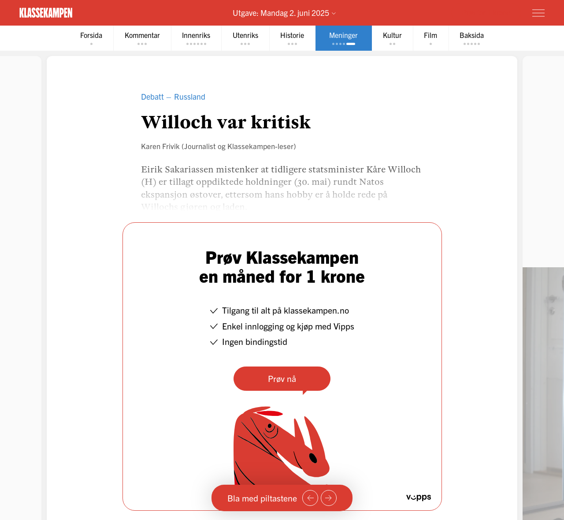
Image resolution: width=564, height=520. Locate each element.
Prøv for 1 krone (486, 12)
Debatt (152, 96)
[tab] (89, 38)
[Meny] (538, 13)
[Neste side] (329, 498)
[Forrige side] (310, 498)
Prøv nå (282, 378)
